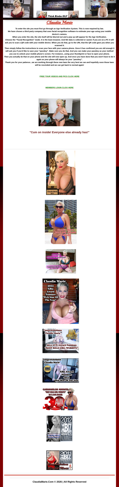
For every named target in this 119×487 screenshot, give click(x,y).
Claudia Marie (59, 22)
